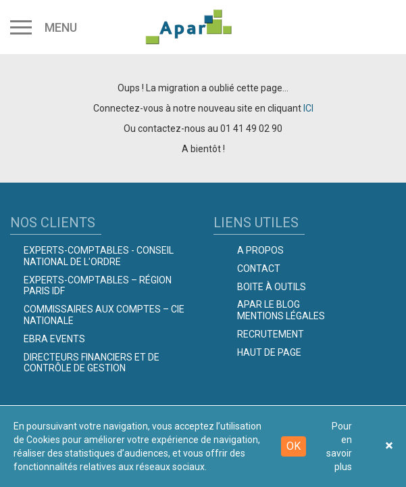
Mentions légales (281, 315)
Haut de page (269, 352)
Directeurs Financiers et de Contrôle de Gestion (91, 363)
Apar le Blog (268, 304)
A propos (260, 250)
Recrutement (270, 334)
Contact (258, 268)
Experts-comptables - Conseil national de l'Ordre (99, 256)
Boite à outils (271, 286)
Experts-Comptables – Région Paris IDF (98, 286)
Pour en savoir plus (339, 446)
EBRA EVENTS (54, 338)
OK (293, 446)
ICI (308, 108)
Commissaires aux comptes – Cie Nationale (104, 315)
